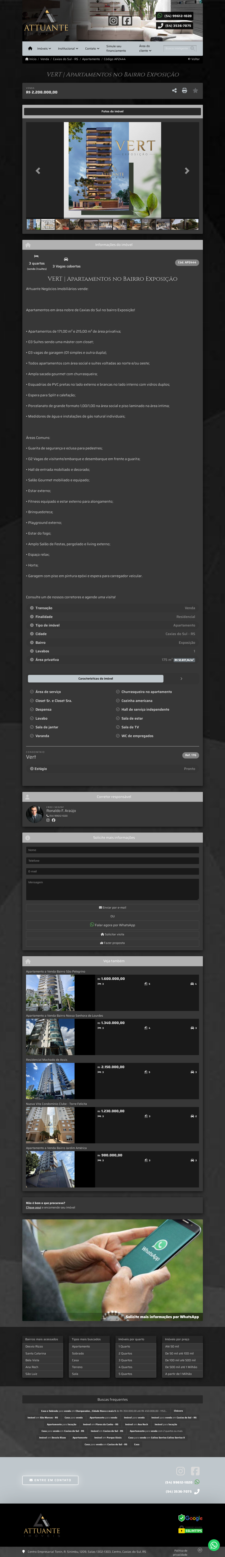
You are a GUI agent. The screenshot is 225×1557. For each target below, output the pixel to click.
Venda (44, 59)
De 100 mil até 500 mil (180, 1360)
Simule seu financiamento (116, 48)
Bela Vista (32, 1360)
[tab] (38, 111)
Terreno (77, 1367)
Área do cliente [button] (144, 48)
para (74, 1417)
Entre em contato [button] (50, 1479)
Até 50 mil (172, 1346)
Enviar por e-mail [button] (112, 907)
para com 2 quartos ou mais (156, 1431)
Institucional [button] (66, 48)
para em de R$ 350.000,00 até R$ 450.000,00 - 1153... (104, 1411)
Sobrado (78, 1353)
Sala (75, 1373)
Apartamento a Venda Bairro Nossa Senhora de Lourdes (64, 1015)
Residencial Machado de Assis (46, 1059)
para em (173, 1417)
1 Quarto (124, 1346)
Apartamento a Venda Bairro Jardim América (56, 1147)
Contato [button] (90, 48)
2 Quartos (125, 1353)
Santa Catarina (35, 1353)
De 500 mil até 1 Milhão (181, 1367)
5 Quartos (125, 1373)
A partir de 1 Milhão (178, 1373)
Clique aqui (33, 1207)
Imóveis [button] (42, 48)
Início (30, 59)
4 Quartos (125, 1367)
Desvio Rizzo (34, 1346)
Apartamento (91, 59)
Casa (75, 1360)
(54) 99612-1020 (178, 15)
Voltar (194, 59)
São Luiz (31, 1373)
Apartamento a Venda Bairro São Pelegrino (55, 971)
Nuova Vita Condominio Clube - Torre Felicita (56, 1103)
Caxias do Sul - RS (65, 59)
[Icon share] (113, 20)
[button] (39, 171)
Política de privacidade (180, 1552)
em (43, 1417)
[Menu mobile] (30, 48)
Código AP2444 (115, 59)
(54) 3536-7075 (178, 25)
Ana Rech (31, 1367)
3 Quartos (125, 1360)
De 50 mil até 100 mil (179, 1353)
